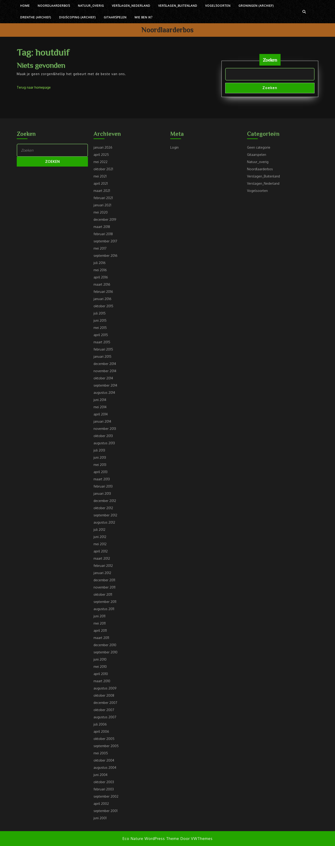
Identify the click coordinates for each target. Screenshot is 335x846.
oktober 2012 (103, 508)
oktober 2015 (103, 306)
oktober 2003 (104, 782)
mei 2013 (100, 465)
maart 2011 (101, 638)
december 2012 (105, 501)
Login (174, 147)
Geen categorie (258, 147)
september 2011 (105, 602)
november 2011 (104, 587)
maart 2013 (102, 479)
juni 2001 (100, 818)
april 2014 (101, 414)
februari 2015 (103, 349)
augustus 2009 (105, 688)
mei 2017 (100, 248)
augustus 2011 (104, 609)
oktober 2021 (103, 169)
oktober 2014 (103, 378)
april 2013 (100, 472)
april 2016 (101, 277)
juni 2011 (99, 616)
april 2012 (101, 551)
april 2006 (101, 731)
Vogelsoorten (218, 5)
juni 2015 (100, 320)
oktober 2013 (103, 436)
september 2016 (105, 255)
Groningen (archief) (256, 5)
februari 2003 (104, 789)
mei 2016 (100, 270)
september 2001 (105, 811)
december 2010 (105, 645)
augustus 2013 (104, 443)
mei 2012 (100, 544)
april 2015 (101, 335)
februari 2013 (103, 486)
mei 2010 (100, 667)
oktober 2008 (104, 695)
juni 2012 (100, 537)
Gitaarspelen (115, 17)
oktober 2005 (104, 739)
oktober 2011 (103, 594)
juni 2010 (100, 659)
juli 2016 (100, 263)
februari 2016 (103, 292)
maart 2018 (102, 227)
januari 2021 (102, 205)
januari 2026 (103, 147)
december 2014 (105, 364)
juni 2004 (100, 775)
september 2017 (105, 241)
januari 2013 (102, 493)
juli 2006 (100, 724)
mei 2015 (100, 328)
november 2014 (105, 371)
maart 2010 (102, 681)
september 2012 (105, 515)
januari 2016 (102, 299)
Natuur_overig (91, 5)
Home (25, 5)
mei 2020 (101, 212)
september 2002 (106, 796)
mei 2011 (100, 623)
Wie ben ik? (143, 17)
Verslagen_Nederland (131, 5)
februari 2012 (103, 566)
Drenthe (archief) (35, 17)
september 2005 (106, 746)
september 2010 (105, 652)
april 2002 (101, 804)
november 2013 (105, 429)
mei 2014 (100, 407)
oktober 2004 (104, 760)
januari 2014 (102, 421)
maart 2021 (102, 191)
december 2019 (105, 219)
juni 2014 (100, 400)
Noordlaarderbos (54, 5)
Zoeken (270, 59)
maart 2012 (102, 558)
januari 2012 (102, 573)
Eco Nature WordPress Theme (150, 838)
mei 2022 (100, 162)
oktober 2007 (104, 710)
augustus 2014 (104, 393)
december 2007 (105, 703)
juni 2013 (100, 457)
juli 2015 (100, 313)
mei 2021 (100, 176)
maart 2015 (102, 342)
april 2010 (101, 674)
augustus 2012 (104, 522)
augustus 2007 (105, 717)
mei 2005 (101, 753)
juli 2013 (99, 450)
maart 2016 (102, 284)
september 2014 (105, 385)
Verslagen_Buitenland (177, 5)
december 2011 (104, 580)
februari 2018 (103, 234)
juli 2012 (99, 530)
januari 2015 (102, 356)
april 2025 (101, 155)
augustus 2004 (105, 767)
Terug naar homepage (34, 87)
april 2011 (100, 630)
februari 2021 (103, 198)
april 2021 (101, 183)
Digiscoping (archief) (77, 17)
